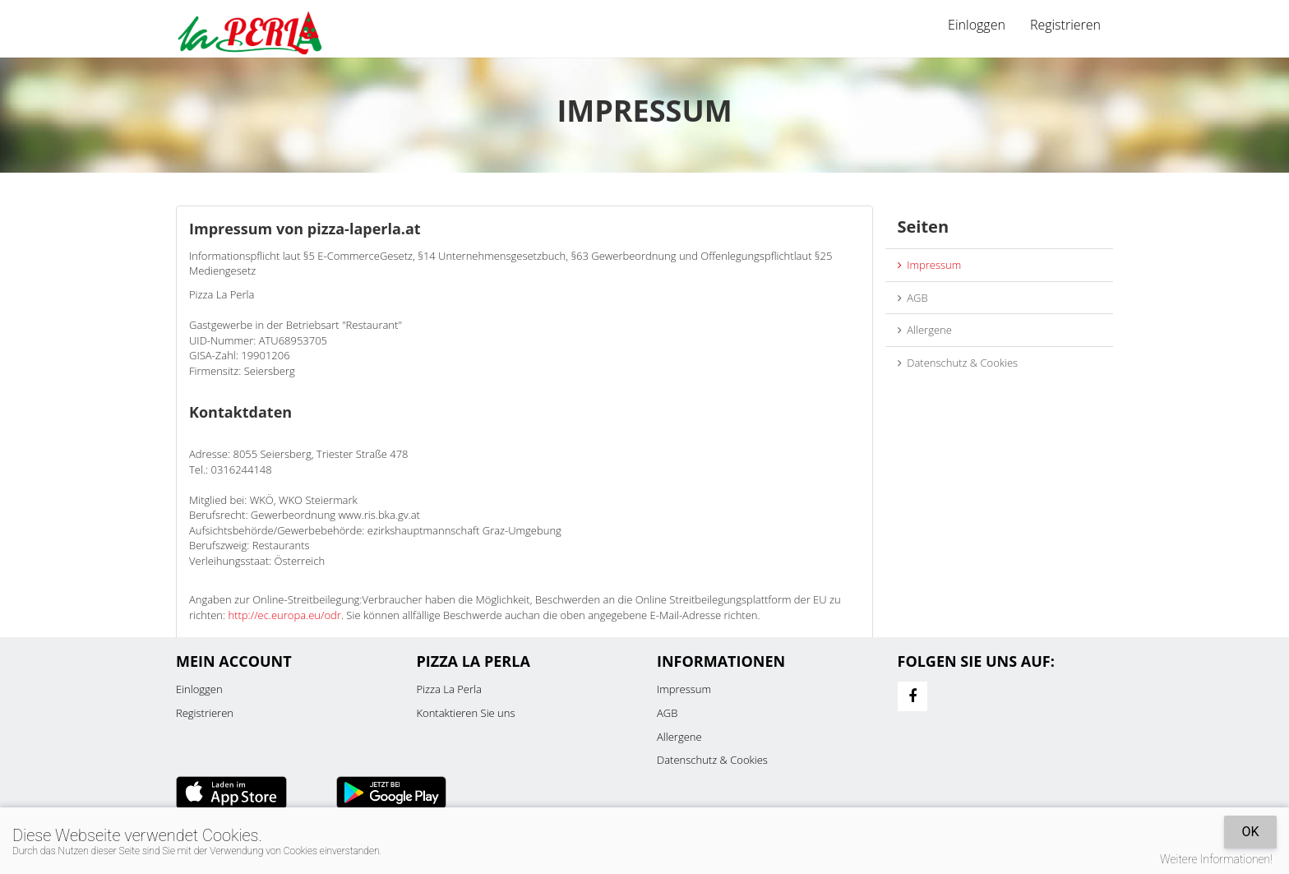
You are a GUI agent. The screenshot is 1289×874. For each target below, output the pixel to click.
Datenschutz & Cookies (958, 362)
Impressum (930, 264)
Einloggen (976, 25)
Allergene (925, 329)
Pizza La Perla (449, 689)
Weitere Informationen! (1216, 859)
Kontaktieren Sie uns (466, 712)
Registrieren (1065, 25)
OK (1250, 831)
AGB (913, 297)
